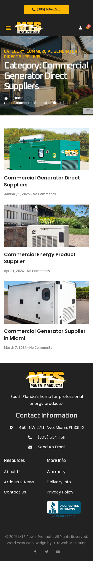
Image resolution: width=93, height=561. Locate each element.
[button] (8, 28)
